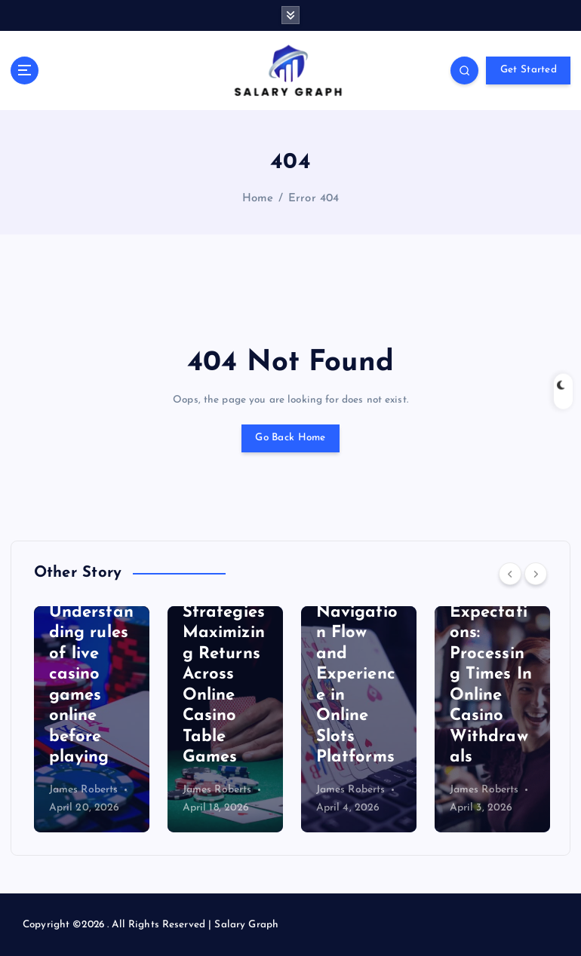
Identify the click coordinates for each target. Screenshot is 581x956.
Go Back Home (290, 438)
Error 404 (313, 198)
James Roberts (83, 789)
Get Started (528, 70)
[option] (91, 719)
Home (258, 198)
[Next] (535, 573)
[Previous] (510, 573)
